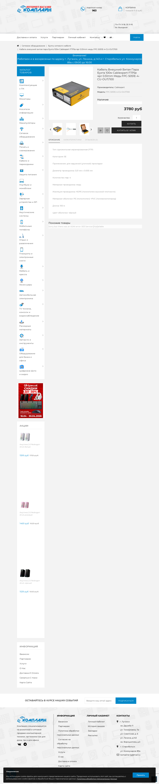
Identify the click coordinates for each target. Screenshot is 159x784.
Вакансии (24, 654)
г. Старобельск (127, 746)
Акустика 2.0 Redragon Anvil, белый (30, 445)
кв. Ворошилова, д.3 (130, 742)
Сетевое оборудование (33, 46)
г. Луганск (125, 721)
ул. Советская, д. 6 (129, 734)
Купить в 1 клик (126, 130)
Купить (131, 124)
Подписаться (126, 701)
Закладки (92, 731)
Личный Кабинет (96, 721)
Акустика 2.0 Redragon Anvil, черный (30, 581)
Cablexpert (120, 87)
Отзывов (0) (91, 140)
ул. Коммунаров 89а (130, 751)
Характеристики (72, 140)
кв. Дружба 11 (126, 725)
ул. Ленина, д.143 (128, 738)
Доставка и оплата (27, 37)
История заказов (96, 726)
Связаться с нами (28, 678)
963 (94, 10)
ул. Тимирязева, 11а (129, 730)
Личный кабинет (77, 37)
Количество (124, 118)
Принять (141, 775)
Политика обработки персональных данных (97, 779)
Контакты (95, 37)
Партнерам (58, 37)
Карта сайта (26, 682)
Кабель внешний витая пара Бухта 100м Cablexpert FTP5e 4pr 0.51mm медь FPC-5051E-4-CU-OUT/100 (68, 49)
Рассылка (92, 735)
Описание (54, 140)
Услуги (44, 37)
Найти (136, 37)
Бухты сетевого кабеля (59, 46)
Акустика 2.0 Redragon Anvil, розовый (30, 513)
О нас (23, 668)
